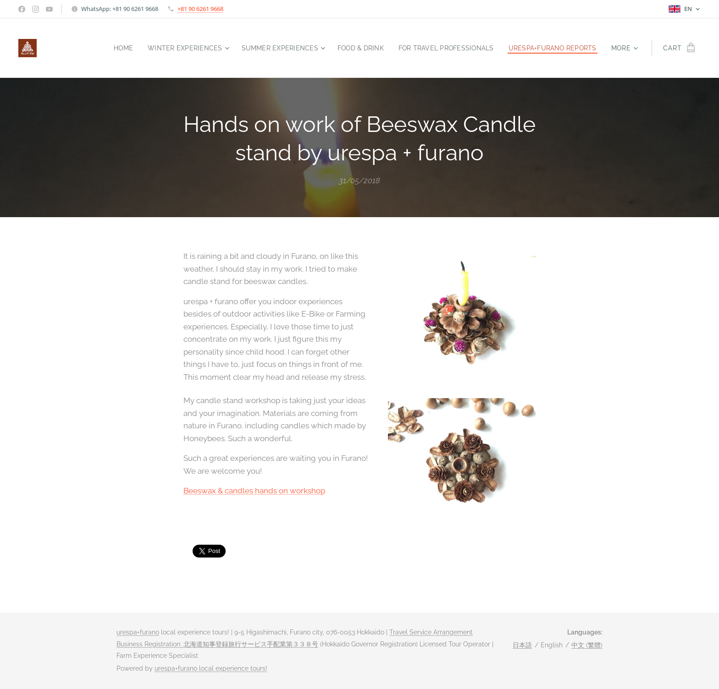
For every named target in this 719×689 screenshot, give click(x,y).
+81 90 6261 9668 (200, 9)
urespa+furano (137, 632)
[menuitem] (106, 48)
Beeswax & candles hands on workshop (254, 491)
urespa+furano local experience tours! (211, 668)
